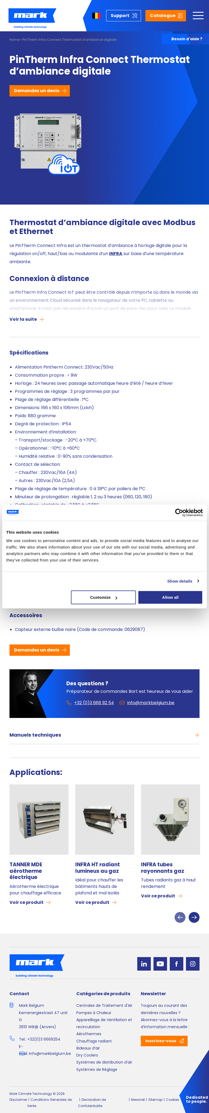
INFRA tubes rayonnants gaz (162, 867)
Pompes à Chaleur (93, 1012)
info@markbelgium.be (50, 1053)
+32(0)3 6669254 (43, 1039)
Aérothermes (88, 1034)
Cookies (172, 1099)
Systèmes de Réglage (96, 1069)
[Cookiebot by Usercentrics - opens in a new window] (179, 513)
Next (194, 917)
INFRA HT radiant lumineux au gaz (97, 867)
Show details (179, 581)
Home (14, 39)
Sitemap (155, 1099)
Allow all (170, 597)
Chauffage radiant (94, 1041)
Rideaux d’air (88, 1048)
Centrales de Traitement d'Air (104, 1005)
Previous (180, 917)
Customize (103, 597)
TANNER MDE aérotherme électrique (25, 871)
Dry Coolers (87, 1055)
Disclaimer (18, 1099)
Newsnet (138, 1099)
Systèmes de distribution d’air (104, 1062)
